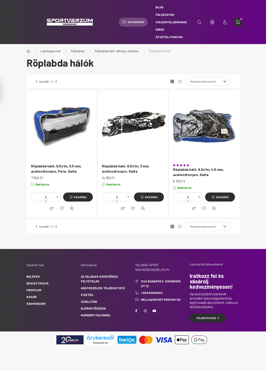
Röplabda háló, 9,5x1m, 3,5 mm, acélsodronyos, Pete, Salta (56, 168)
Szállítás (89, 301)
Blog (159, 7)
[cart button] (237, 22)
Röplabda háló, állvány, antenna (117, 51)
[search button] (199, 22)
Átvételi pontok (169, 37)
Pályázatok (165, 14)
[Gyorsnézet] (72, 208)
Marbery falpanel (96, 315)
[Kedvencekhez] (61, 208)
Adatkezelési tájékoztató (103, 288)
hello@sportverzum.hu (161, 299)
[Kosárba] (78, 197)
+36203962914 (152, 293)
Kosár (31, 297)
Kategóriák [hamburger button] (133, 21)
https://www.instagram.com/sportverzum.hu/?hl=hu (145, 310)
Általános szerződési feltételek (99, 279)
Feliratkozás (208, 317)
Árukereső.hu (100, 342)
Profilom (33, 290)
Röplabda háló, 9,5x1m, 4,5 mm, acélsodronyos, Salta (198, 171)
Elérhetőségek (93, 308)
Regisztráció (37, 283)
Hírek (160, 29)
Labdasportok (51, 51)
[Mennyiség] (45, 197)
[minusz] (34, 197)
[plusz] (57, 197)
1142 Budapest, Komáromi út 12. (161, 283)
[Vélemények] (204, 165)
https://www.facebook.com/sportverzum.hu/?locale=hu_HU (136, 310)
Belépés (33, 276)
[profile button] (224, 22)
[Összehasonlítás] (51, 208)
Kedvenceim (36, 303)
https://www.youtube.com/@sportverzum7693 (154, 310)
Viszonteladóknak (171, 22)
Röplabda (77, 51)
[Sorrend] (208, 81)
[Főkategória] (28, 51)
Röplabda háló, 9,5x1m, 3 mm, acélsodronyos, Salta (125, 168)
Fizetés (87, 295)
